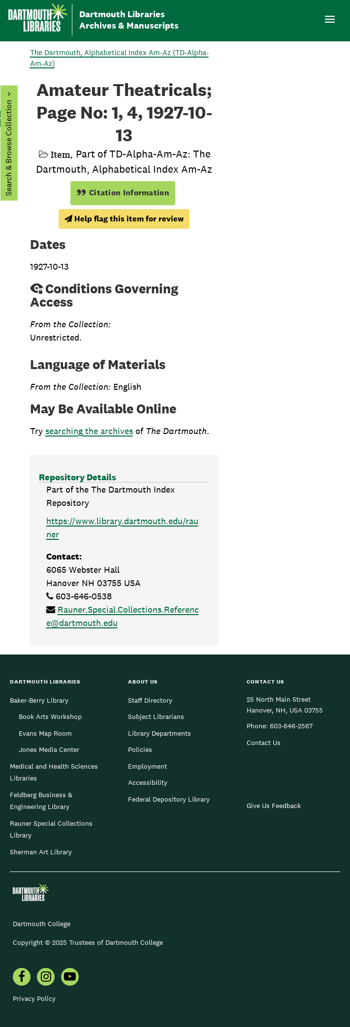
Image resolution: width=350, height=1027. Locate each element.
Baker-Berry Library (39, 700)
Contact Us (264, 742)
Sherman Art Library (41, 851)
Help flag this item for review (124, 219)
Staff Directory (150, 700)
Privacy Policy (34, 998)
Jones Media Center (49, 749)
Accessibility (147, 782)
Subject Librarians (156, 716)
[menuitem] (22, 978)
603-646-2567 (291, 725)
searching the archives (89, 430)
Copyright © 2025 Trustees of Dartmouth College (88, 942)
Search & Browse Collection (8, 148)
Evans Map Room (45, 733)
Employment (147, 766)
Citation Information (122, 192)
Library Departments (159, 733)
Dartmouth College (41, 923)
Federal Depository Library (169, 799)
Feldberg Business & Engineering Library (41, 800)
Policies (140, 749)
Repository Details (77, 477)
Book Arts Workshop (50, 716)
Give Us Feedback (274, 805)
